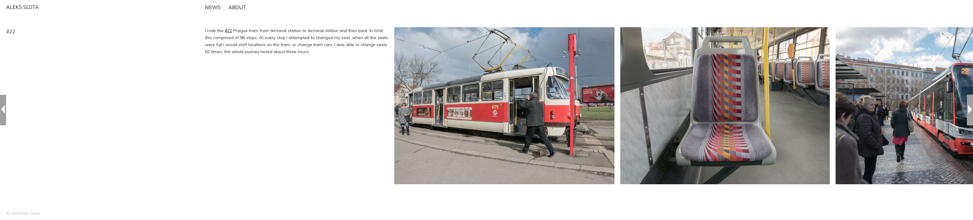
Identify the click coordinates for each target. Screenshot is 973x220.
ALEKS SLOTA (22, 7)
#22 (228, 30)
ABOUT (237, 7)
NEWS (212, 7)
